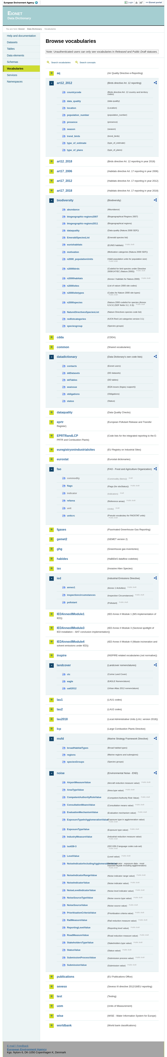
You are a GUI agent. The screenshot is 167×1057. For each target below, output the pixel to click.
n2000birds (73, 268)
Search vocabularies (60, 62)
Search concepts (88, 62)
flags (69, 485)
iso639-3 (71, 846)
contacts (72, 366)
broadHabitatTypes (77, 747)
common (63, 347)
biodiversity (65, 200)
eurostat (62, 459)
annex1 (71, 587)
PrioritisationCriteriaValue (81, 912)
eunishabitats (74, 244)
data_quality (74, 101)
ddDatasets (73, 373)
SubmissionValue (77, 965)
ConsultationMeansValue (81, 804)
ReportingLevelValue (78, 927)
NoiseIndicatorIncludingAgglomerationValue (87, 863)
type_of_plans (75, 150)
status (70, 401)
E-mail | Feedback (18, 1045)
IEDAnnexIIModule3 (70, 628)
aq (58, 73)
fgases (61, 529)
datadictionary (67, 356)
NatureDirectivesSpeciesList (83, 312)
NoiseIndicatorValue (78, 882)
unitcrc (71, 515)
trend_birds (73, 136)
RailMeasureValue (77, 920)
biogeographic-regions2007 (82, 216)
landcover (64, 665)
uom (60, 1006)
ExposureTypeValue (78, 829)
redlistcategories (76, 319)
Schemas (12, 61)
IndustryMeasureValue (79, 836)
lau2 (60, 709)
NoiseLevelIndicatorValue (81, 890)
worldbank (64, 1025)
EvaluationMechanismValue (82, 812)
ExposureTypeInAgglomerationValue (87, 819)
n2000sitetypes (75, 292)
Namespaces (14, 81)
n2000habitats (75, 278)
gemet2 (62, 539)
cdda (60, 337)
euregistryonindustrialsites (76, 449)
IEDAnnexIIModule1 (70, 614)
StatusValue (73, 950)
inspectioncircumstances (81, 595)
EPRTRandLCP (67, 435)
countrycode (74, 92)
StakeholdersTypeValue (80, 942)
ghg (59, 549)
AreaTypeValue (75, 789)
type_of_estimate (76, 143)
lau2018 (62, 719)
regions (71, 754)
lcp (59, 728)
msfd (60, 738)
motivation (73, 252)
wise (60, 1015)
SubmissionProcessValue (81, 957)
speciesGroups (75, 761)
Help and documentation (21, 35)
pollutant (72, 602)
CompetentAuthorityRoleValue (84, 797)
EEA (22, 2)
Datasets (12, 42)
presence (72, 122)
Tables (11, 48)
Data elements (15, 55)
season (71, 129)
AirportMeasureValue (79, 782)
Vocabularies (15, 68)
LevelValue (73, 856)
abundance (73, 209)
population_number (78, 115)
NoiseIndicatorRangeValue (82, 875)
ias (59, 568)
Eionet (22, 29)
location (71, 108)
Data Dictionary (34, 29)
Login (130, 2)
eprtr (60, 422)
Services (12, 75)
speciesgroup (74, 326)
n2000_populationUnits (80, 259)
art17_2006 (64, 171)
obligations (73, 394)
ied (59, 578)
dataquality (73, 230)
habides (62, 558)
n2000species (74, 302)
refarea (71, 500)
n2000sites (73, 285)
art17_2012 (64, 180)
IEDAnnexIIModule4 (70, 641)
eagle (70, 681)
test (59, 996)
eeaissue (72, 387)
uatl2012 (71, 688)
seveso (62, 986)
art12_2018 (64, 161)
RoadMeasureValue (78, 935)
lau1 (60, 699)
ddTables (72, 380)
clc (68, 674)
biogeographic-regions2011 (82, 223)
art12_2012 (64, 83)
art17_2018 (64, 190)
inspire (61, 655)
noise (61, 773)
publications (65, 976)
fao (59, 469)
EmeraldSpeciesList (78, 237)
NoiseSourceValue (77, 905)
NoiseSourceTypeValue (80, 897)
